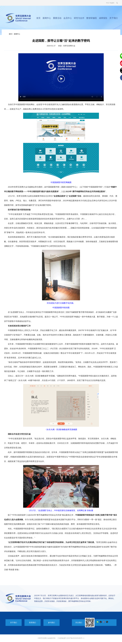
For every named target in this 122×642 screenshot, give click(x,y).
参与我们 (51, 623)
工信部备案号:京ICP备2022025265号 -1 (70, 638)
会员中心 (67, 18)
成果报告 (103, 18)
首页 (38, 18)
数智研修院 (91, 18)
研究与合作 (79, 18)
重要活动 (57, 18)
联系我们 (32, 623)
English (112, 3)
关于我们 (113, 18)
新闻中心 (47, 18)
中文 (107, 3)
